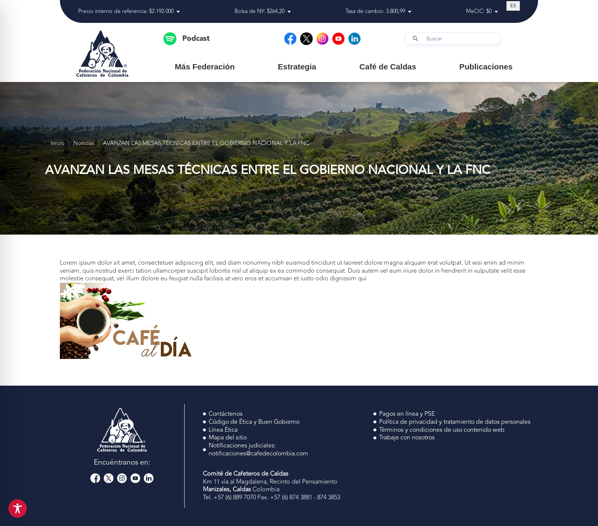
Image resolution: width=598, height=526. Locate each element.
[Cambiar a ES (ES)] (513, 5)
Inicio (57, 144)
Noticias (83, 144)
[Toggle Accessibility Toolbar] (17, 508)
